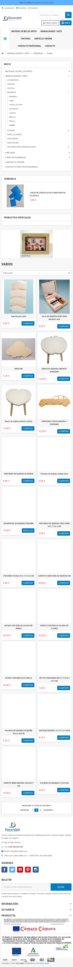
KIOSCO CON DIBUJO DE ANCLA (18, 678)
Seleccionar (8, 273)
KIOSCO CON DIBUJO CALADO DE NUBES (19, 627)
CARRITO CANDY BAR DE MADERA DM (54, 576)
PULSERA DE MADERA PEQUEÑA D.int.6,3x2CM (18, 732)
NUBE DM (19, 369)
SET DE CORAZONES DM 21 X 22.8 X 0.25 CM (54, 679)
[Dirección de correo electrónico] (26, 887)
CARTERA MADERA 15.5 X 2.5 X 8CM (54, 731)
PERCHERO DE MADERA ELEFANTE (18, 474)
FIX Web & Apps (42, 963)
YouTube (20, 870)
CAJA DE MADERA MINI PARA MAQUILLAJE (54, 317)
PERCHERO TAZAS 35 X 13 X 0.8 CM (18, 576)
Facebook (4, 870)
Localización (7, 8)
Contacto (33, 8)
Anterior (23, 810)
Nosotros (21, 8)
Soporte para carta (18, 316)
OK (61, 887)
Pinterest (28, 870)
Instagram (36, 870)
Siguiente (49, 810)
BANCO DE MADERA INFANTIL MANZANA (54, 370)
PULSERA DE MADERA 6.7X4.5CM (54, 783)
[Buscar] (54, 15)
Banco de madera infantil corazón (18, 421)
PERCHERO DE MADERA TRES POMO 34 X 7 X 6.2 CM (54, 524)
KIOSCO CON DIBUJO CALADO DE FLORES (54, 627)
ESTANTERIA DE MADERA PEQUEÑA (19, 523)
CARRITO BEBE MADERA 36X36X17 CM (19, 784)
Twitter (12, 870)
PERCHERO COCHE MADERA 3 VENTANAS (54, 422)
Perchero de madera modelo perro (54, 474)
